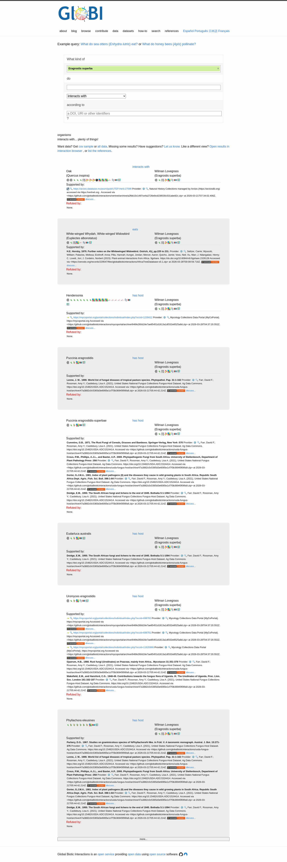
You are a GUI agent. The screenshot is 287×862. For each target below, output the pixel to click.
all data (102, 146)
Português (201, 31)
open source (158, 854)
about (63, 31)
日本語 (213, 31)
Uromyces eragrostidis (80, 596)
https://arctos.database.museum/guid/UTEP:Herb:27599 (102, 188)
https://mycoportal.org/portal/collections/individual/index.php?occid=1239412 (113, 317)
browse (86, 31)
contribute (101, 31)
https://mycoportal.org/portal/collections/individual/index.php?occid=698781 (112, 632)
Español (188, 31)
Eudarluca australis (78, 533)
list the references (99, 150)
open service (106, 854)
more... (143, 839)
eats (135, 229)
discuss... (90, 199)
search (156, 31)
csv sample (86, 146)
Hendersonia (74, 295)
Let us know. (172, 146)
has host (138, 295)
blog (74, 31)
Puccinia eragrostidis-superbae (86, 420)
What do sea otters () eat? (109, 44)
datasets (128, 31)
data (115, 31)
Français (224, 31)
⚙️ (143, 188)
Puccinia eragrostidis (79, 358)
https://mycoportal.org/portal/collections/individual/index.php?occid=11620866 (113, 647)
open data (134, 854)
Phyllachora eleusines (80, 720)
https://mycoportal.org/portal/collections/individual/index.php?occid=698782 (112, 618)
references (172, 31)
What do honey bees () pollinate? (169, 44)
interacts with (141, 166)
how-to (142, 31)
